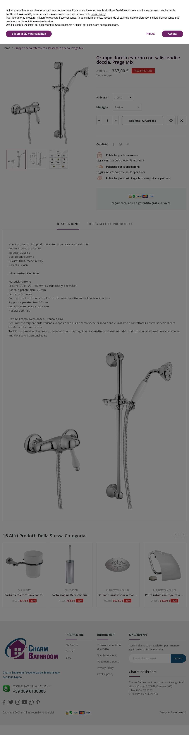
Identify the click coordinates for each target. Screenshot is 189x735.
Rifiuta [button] (151, 33)
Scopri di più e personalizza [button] (29, 33)
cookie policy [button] (98, 14)
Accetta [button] (172, 33)
